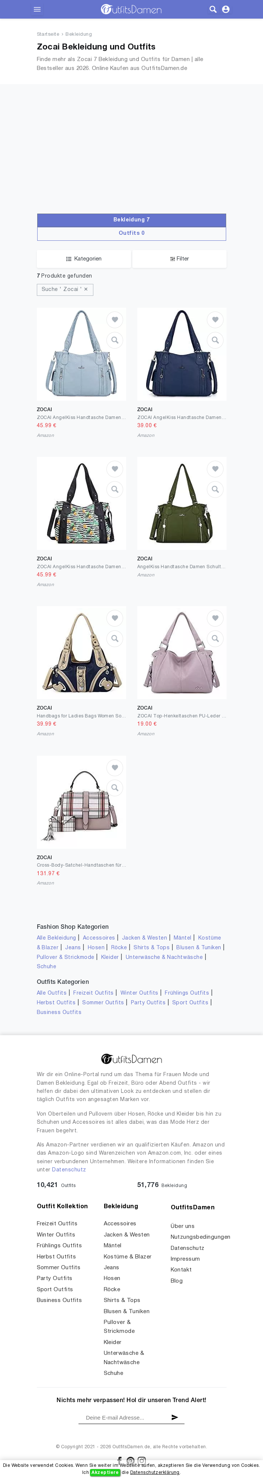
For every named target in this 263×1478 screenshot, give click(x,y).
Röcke (119, 948)
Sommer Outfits (103, 1003)
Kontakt (181, 1270)
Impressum (185, 1259)
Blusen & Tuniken (198, 948)
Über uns (183, 1226)
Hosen (96, 948)
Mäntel (183, 938)
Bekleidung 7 (131, 220)
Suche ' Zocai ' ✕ (65, 289)
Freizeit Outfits (93, 993)
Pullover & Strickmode (65, 957)
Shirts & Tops (152, 948)
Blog (177, 1281)
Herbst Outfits (56, 1003)
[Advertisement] (132, 158)
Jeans (73, 948)
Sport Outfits (190, 1003)
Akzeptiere (105, 1473)
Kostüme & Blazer (128, 1257)
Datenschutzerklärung (155, 1473)
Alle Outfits (52, 993)
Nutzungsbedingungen (201, 1237)
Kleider (110, 957)
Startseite (48, 34)
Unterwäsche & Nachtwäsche (164, 957)
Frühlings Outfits (187, 993)
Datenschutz (69, 1170)
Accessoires (99, 938)
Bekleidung (78, 34)
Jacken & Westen (144, 938)
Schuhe (47, 966)
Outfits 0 (131, 233)
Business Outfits (59, 1012)
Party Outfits (148, 1003)
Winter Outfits (139, 993)
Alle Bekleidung (56, 938)
